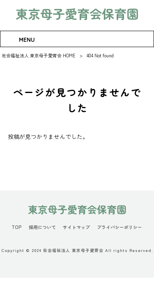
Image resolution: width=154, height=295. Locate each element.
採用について (42, 227)
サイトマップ (76, 227)
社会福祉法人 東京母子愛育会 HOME (39, 55)
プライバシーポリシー (119, 227)
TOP (16, 227)
